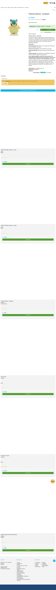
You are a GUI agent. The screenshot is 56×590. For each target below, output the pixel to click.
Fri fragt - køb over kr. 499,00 (22, 565)
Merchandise (37, 566)
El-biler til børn (37, 562)
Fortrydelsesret (19, 575)
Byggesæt (44, 563)
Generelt (18, 564)
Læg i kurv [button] (45, 30)
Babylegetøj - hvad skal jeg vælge (23, 579)
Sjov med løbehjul (20, 578)
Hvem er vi (19, 566)
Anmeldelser (3, 76)
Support (18, 569)
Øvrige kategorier (45, 565)
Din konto (18, 580)
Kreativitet (37, 563)
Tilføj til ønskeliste (32, 33)
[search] (52, 3)
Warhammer (44, 564)
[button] (53, 10)
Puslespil (43, 562)
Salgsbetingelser (20, 570)
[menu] (50, 3)
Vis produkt (28, 163)
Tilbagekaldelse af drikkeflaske (22, 576)
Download (19, 574)
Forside (18, 562)
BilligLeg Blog (19, 563)
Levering (18, 567)
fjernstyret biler (19, 577)
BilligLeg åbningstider (21, 568)
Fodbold (36, 565)
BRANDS (45, 3)
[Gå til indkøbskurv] (54, 3)
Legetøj (36, 564)
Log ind (5, 83)
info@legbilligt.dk (4, 567)
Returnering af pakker (21, 573)
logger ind (8, 81)
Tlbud (43, 566)
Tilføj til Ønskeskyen (48, 32)
